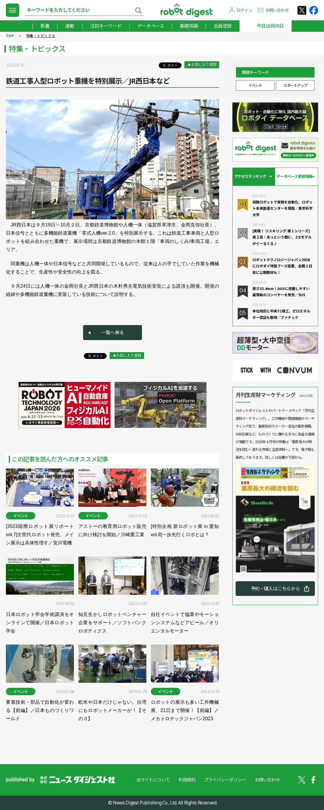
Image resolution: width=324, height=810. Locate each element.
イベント (255, 85)
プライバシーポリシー (225, 780)
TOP (10, 35)
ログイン (244, 10)
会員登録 (223, 26)
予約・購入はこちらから (275, 588)
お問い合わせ (277, 10)
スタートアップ (295, 85)
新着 (44, 26)
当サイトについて (153, 780)
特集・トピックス (40, 35)
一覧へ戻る (112, 332)
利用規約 (186, 780)
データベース (150, 26)
